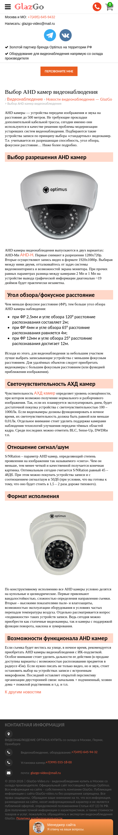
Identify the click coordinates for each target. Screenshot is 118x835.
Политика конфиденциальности (39, 818)
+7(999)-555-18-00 (59, 762)
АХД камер (44, 393)
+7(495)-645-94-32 (84, 752)
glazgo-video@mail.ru (38, 24)
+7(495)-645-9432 (41, 17)
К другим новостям (23, 692)
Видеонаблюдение (25, 99)
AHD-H (26, 255)
